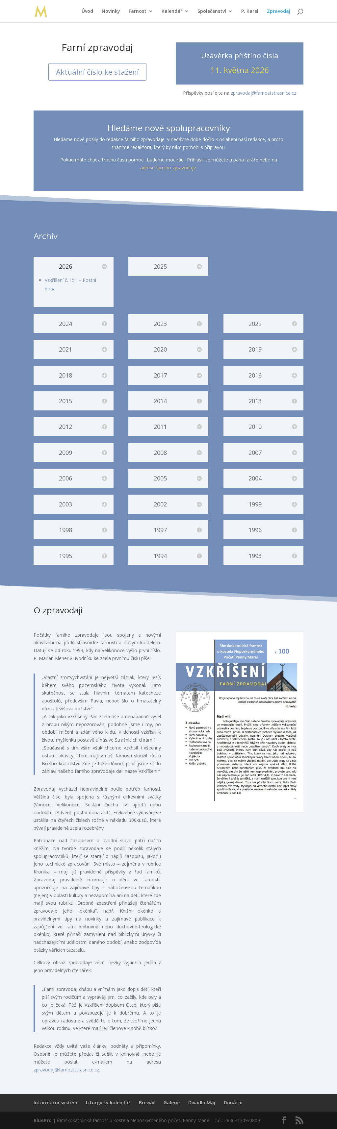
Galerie (172, 1102)
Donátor (233, 1102)
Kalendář (172, 11)
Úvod (87, 11)
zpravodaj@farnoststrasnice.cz (263, 93)
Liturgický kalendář (108, 1102)
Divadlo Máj (201, 1102)
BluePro (43, 1120)
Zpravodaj (278, 11)
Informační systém (55, 1102)
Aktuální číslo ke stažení (97, 72)
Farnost (137, 11)
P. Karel (249, 11)
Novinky (111, 11)
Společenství (211, 11)
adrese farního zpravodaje (168, 167)
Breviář (147, 1102)
